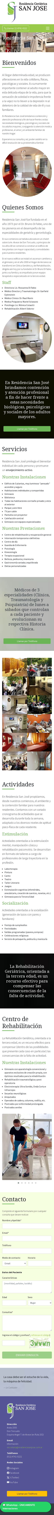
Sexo (30, 1297)
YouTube (12, 1482)
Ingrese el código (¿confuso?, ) (26, 1335)
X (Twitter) (13, 1477)
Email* (5, 1232)
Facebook (13, 1472)
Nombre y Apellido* (11, 1220)
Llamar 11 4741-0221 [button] (15, 28)
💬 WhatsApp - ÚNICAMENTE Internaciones (19, 1507)
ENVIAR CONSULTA (27, 1355)
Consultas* (7, 1312)
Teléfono (6, 1245)
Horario (31, 1257)
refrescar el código (40, 1335)
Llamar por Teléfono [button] (27, 428)
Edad (4, 1297)
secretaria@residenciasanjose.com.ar (24, 1447)
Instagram (13, 1468)
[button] (18, 1182)
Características (9, 1277)
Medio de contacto (11, 1257)
